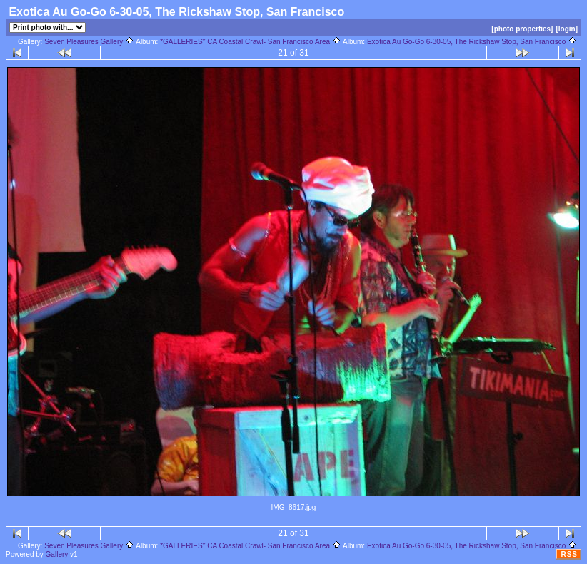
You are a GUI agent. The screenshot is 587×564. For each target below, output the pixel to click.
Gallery (57, 554)
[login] (567, 29)
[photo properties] (522, 29)
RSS (569, 554)
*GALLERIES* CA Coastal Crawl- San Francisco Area (250, 42)
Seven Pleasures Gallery (89, 42)
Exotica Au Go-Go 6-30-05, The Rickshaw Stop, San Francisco (472, 42)
